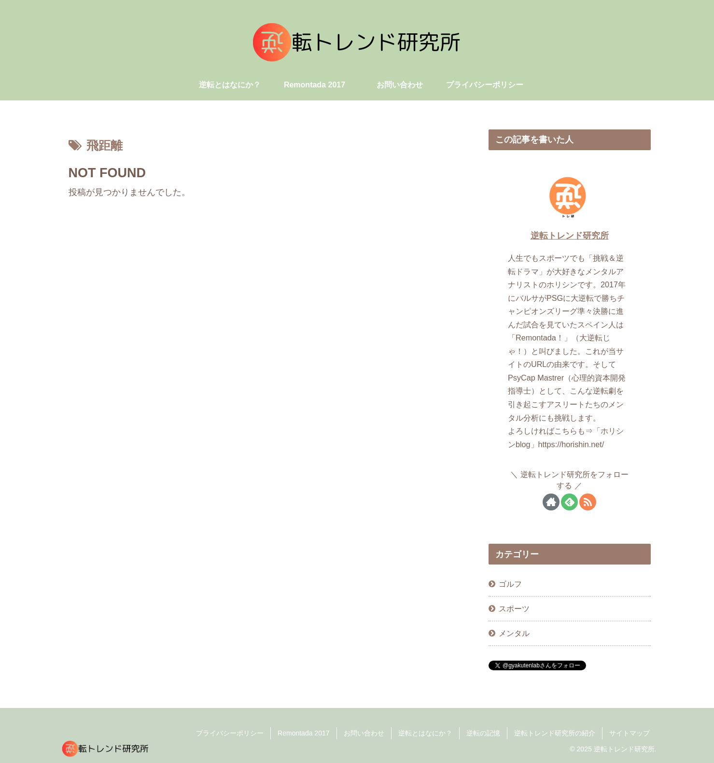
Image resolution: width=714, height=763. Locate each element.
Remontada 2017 (303, 733)
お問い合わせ (364, 733)
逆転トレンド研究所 (570, 235)
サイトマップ (629, 733)
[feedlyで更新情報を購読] (569, 502)
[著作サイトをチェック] (551, 502)
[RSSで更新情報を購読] (587, 502)
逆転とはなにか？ (425, 733)
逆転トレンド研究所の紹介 (554, 733)
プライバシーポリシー (230, 733)
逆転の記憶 (483, 733)
